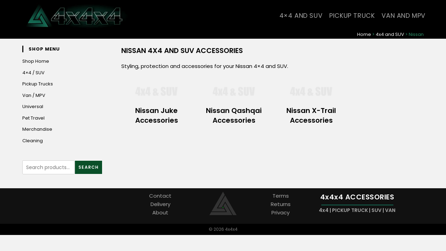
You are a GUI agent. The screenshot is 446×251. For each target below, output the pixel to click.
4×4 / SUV (33, 72)
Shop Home (35, 61)
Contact (160, 196)
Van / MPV (33, 95)
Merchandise (37, 129)
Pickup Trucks (37, 84)
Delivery (160, 204)
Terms (280, 196)
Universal (32, 107)
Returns (281, 204)
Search (88, 167)
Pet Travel (33, 118)
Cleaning (32, 140)
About (160, 212)
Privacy (280, 212)
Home (364, 34)
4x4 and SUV (390, 34)
